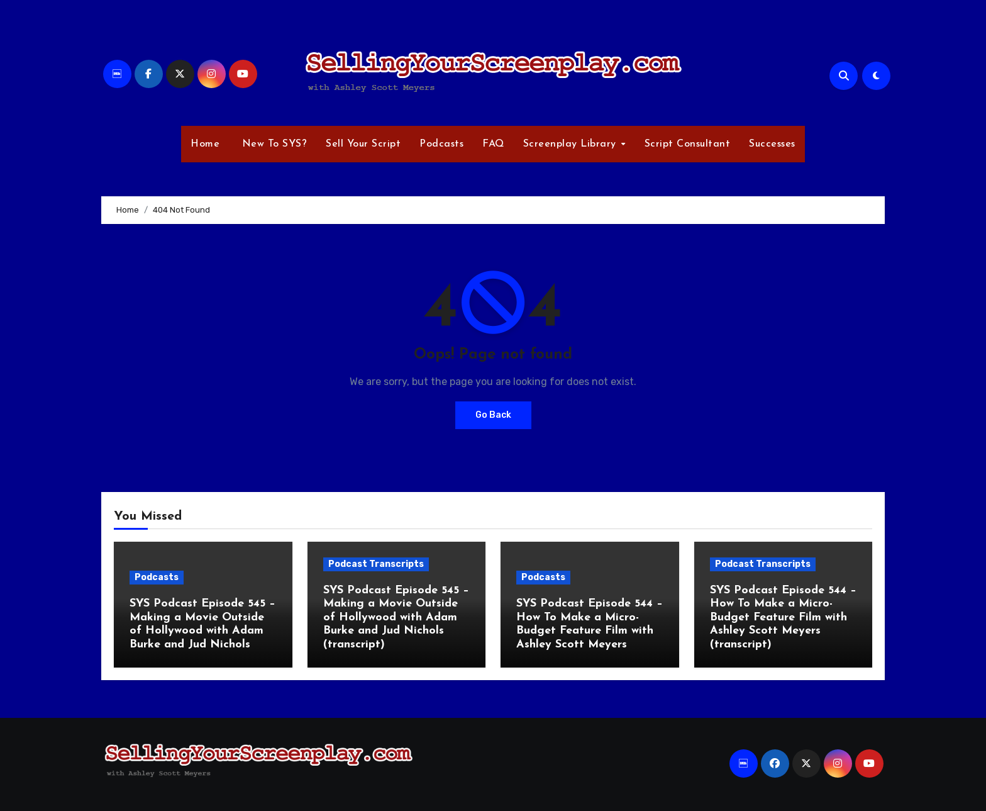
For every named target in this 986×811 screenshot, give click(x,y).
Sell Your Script (363, 144)
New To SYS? (272, 144)
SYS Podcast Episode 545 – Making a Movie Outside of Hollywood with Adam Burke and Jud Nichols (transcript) (396, 617)
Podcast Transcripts (376, 564)
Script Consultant (688, 144)
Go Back (493, 415)
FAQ (493, 144)
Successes (772, 144)
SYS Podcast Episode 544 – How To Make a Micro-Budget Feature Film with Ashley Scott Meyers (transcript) (783, 617)
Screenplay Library (571, 144)
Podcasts (441, 144)
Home (205, 144)
